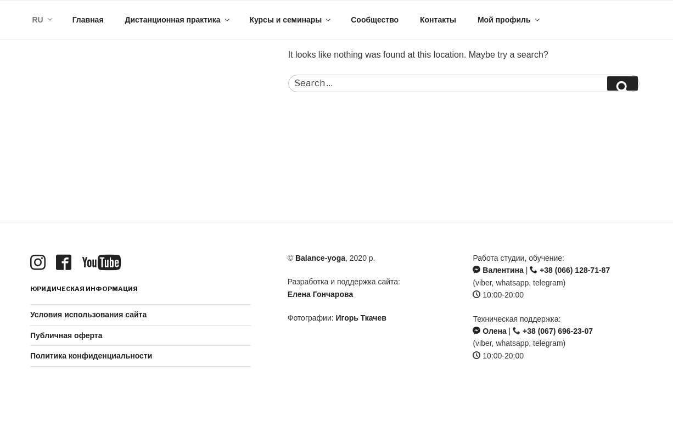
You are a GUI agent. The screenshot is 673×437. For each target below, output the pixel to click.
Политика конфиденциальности (91, 355)
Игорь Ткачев (361, 317)
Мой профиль (509, 19)
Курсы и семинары (290, 19)
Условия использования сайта (88, 314)
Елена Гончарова (320, 294)
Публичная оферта (66, 335)
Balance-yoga (320, 258)
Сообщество (375, 19)
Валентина (498, 270)
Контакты (438, 19)
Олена (489, 331)
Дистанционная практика (178, 19)
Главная (88, 19)
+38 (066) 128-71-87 (570, 270)
